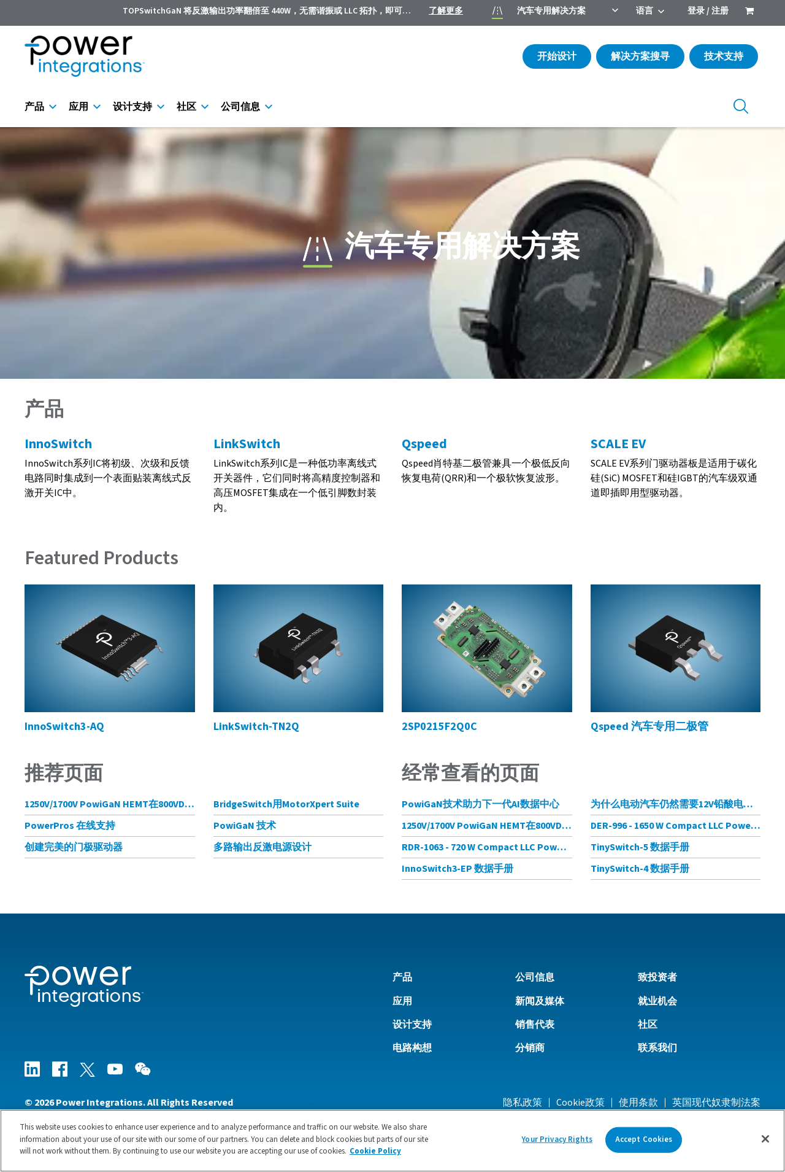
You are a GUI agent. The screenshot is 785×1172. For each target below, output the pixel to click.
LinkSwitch (246, 444)
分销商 (530, 1048)
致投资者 (657, 977)
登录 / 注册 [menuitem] (708, 11)
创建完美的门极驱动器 (74, 847)
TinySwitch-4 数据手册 (640, 868)
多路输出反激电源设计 (262, 847)
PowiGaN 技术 (244, 825)
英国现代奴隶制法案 (716, 1102)
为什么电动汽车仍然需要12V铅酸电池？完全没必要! (676, 804)
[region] (392, 1140)
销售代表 (534, 1024)
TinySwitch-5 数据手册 (640, 847)
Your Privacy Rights (557, 1139)
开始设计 (556, 56)
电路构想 (412, 1048)
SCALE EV (618, 444)
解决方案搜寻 (640, 56)
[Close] (765, 1138)
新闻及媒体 (539, 1001)
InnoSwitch (58, 444)
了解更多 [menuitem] (446, 11)
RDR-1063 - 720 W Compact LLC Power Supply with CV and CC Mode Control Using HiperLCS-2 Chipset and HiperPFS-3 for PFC (487, 847)
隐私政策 (522, 1102)
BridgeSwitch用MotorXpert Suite (286, 804)
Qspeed (424, 444)
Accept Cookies (644, 1139)
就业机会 (657, 1001)
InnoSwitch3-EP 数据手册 (457, 868)
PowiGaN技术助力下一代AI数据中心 (480, 804)
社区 (186, 107)
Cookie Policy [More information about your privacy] (375, 1151)
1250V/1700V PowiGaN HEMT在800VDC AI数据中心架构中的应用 (110, 804)
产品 (34, 107)
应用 (78, 107)
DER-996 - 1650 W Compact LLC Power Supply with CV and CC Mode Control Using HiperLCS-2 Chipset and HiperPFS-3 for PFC (676, 825)
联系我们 (657, 1048)
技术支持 (723, 56)
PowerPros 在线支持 (70, 825)
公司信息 (240, 107)
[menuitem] (749, 12)
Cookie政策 (580, 1102)
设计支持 (132, 107)
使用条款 (638, 1102)
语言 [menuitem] (644, 11)
